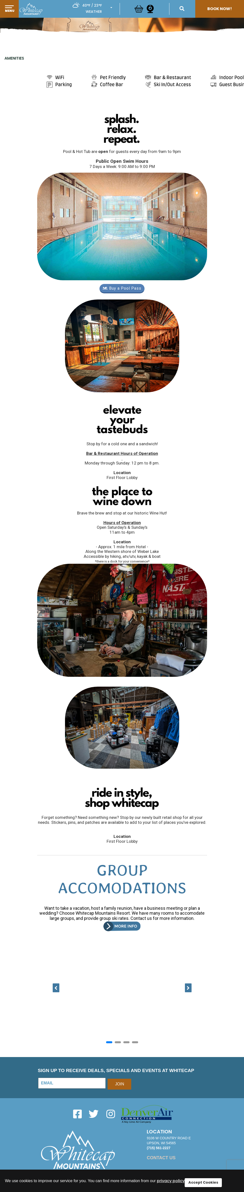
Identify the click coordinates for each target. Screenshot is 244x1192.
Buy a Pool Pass (122, 288)
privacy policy (171, 1181)
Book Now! (219, 9)
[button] (9, 14)
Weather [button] (94, 12)
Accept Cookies (203, 1182)
